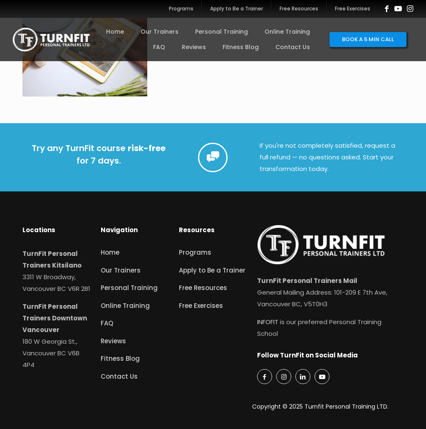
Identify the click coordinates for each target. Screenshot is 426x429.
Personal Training (129, 287)
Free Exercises (201, 305)
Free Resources (203, 287)
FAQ (107, 323)
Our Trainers (121, 270)
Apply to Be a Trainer (212, 270)
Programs (195, 252)
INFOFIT (267, 321)
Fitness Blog (120, 358)
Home (110, 252)
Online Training (125, 305)
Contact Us (119, 376)
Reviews (113, 341)
